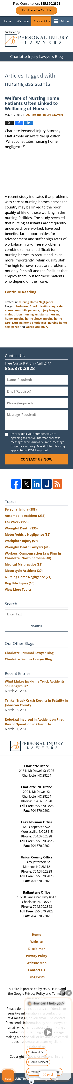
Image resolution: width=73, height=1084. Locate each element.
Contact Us (42, 21)
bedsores (22, 306)
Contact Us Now (36, 459)
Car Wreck (16, 522)
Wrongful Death (21, 528)
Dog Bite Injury (19, 583)
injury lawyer (49, 310)
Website (23, 21)
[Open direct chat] (63, 993)
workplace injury (37, 327)
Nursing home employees (29, 322)
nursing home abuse (28, 318)
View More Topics (18, 589)
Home (7, 21)
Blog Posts (37, 977)
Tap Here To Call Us (36, 10)
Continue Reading (20, 292)
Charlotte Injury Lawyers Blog (36, 39)
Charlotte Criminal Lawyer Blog (29, 653)
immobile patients (26, 310)
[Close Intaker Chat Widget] (69, 993)
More (65, 21)
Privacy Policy (36, 956)
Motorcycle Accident (23, 571)
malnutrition (13, 314)
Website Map (37, 963)
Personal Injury (21, 509)
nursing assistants (36, 314)
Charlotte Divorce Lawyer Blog (28, 659)
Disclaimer (36, 949)
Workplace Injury (21, 541)
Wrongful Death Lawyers (27, 547)
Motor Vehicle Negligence (27, 534)
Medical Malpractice (23, 564)
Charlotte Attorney (42, 306)
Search (36, 626)
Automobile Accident (25, 516)
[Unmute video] (48, 1032)
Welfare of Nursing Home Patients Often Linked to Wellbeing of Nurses (32, 103)
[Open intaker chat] (31, 1082)
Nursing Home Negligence (35, 302)
